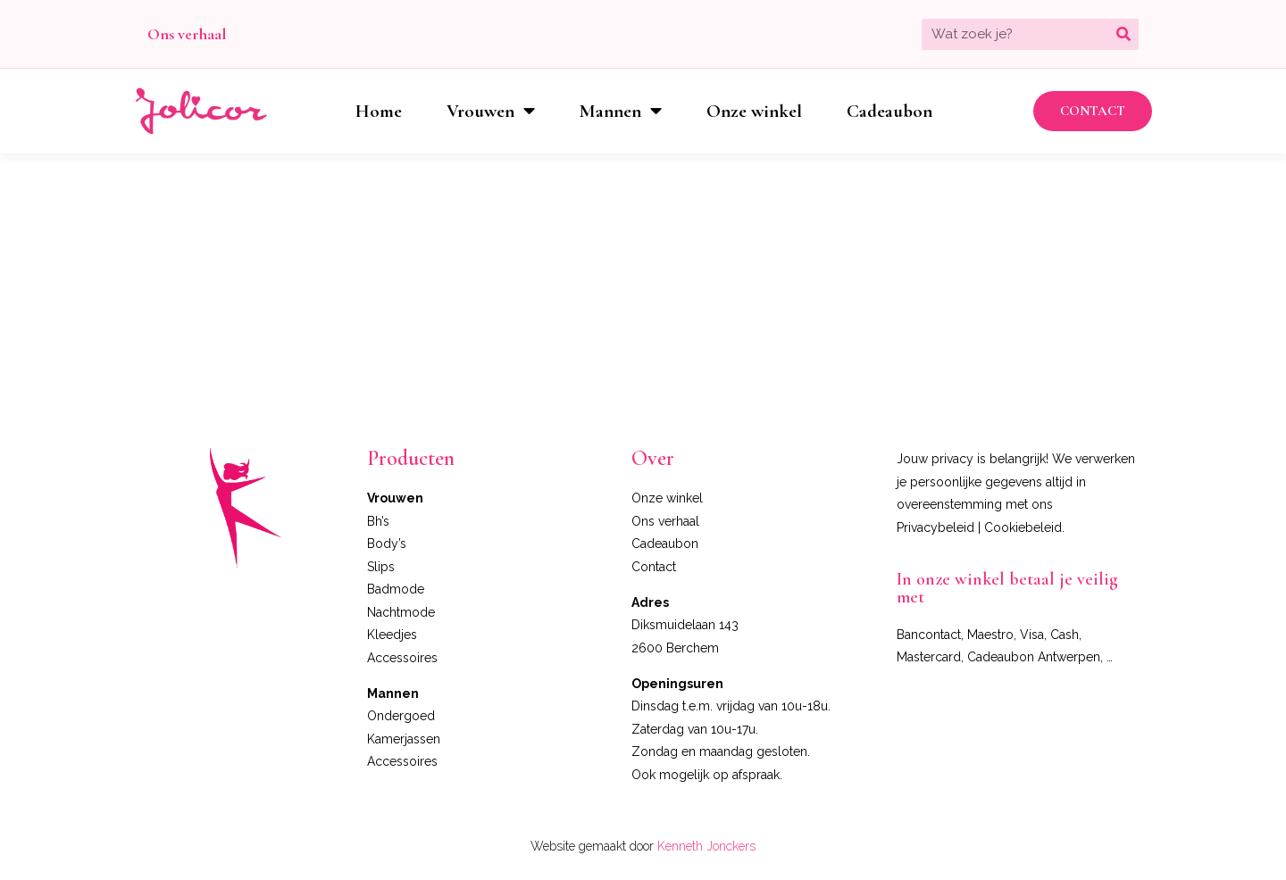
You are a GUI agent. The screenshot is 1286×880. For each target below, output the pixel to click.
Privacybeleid (935, 527)
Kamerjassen (403, 739)
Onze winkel (754, 111)
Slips (381, 567)
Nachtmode (401, 612)
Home (378, 111)
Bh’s (378, 521)
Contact (653, 567)
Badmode (395, 589)
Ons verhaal (186, 34)
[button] (1092, 111)
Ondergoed (401, 716)
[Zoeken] (1123, 34)
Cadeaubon (889, 111)
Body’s (386, 543)
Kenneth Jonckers (706, 846)
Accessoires (402, 658)
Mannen (621, 111)
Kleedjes (392, 634)
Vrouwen (491, 111)
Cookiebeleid (1023, 527)
